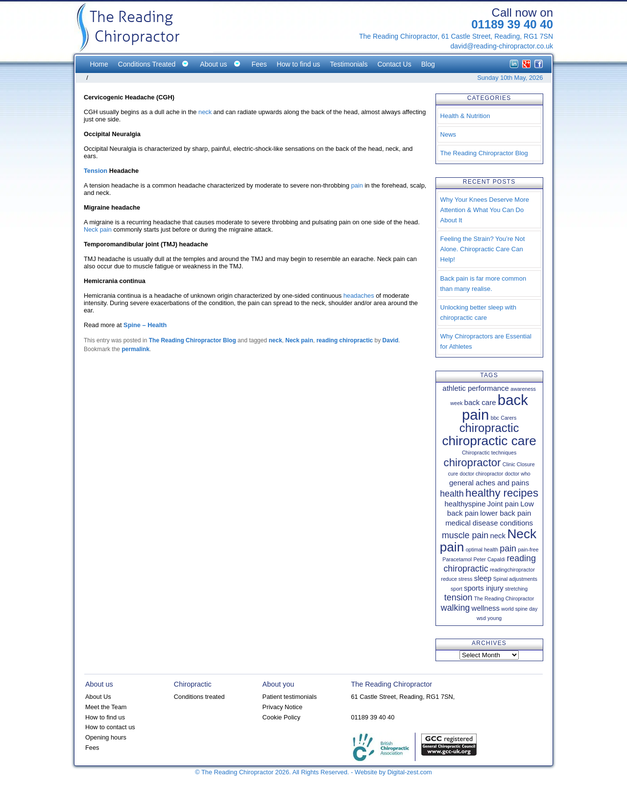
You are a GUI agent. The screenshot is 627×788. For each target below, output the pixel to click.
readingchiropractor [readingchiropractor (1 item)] (512, 570)
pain (357, 185)
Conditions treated (199, 696)
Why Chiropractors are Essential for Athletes (485, 341)
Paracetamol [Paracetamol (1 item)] (457, 559)
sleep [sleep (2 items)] (483, 578)
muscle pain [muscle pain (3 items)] (465, 535)
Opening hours (105, 737)
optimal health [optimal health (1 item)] (482, 549)
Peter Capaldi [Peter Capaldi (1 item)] (489, 559)
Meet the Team (105, 707)
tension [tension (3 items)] (458, 597)
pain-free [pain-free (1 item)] (528, 549)
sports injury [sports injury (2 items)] (484, 588)
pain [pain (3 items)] (508, 548)
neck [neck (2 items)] (498, 535)
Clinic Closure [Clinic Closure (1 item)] (519, 464)
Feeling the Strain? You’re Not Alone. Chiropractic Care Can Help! (482, 249)
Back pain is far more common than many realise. (483, 283)
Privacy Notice (283, 707)
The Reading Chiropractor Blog (192, 340)
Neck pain (98, 229)
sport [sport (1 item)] (456, 589)
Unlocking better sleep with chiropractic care (478, 312)
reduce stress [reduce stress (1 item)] (456, 579)
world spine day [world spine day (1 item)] (519, 609)
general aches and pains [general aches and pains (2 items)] (489, 482)
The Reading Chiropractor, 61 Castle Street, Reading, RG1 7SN (456, 36)
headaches (358, 295)
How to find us (105, 717)
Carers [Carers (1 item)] (508, 418)
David (391, 340)
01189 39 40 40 (512, 24)
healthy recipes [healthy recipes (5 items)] (501, 493)
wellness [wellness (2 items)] (486, 608)
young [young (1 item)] (494, 618)
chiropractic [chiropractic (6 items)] (489, 427)
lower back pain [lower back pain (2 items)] (505, 513)
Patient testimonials (290, 696)
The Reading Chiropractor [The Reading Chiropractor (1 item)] (504, 598)
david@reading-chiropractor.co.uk (501, 46)
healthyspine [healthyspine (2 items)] (464, 504)
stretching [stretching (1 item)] (516, 589)
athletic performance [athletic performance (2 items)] (475, 388)
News (448, 134)
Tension (95, 170)
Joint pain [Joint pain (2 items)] (503, 504)
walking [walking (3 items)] (455, 608)
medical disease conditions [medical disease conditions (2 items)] (489, 523)
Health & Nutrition (465, 115)
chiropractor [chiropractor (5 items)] (472, 462)
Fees (92, 747)
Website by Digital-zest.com (393, 772)
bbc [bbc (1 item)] (495, 418)
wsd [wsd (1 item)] (481, 618)
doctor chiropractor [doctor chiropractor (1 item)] (481, 474)
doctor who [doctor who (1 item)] (518, 474)
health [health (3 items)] (452, 494)
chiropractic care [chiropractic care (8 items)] (489, 440)
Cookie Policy (282, 717)
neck (205, 112)
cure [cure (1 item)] (453, 474)
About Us (98, 696)
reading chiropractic (344, 340)
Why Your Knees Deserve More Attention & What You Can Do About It (484, 210)
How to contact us (110, 727)
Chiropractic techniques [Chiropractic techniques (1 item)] (489, 452)
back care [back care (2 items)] (480, 402)
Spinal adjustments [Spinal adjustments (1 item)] (515, 579)
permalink (135, 349)
